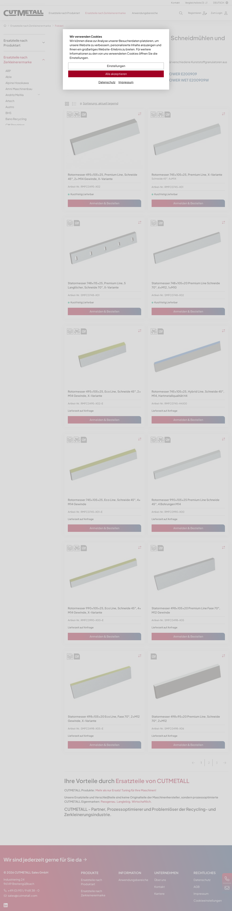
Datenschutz (106, 82)
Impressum (126, 82)
